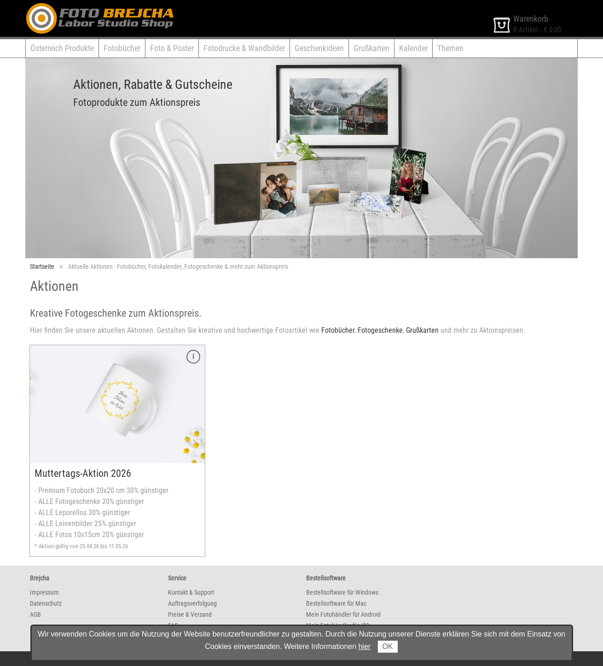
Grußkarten (371, 48)
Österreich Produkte (62, 48)
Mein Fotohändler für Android (343, 614)
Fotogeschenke (380, 330)
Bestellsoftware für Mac (336, 603)
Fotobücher (122, 48)
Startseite (42, 266)
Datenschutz (46, 603)
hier (364, 646)
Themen (450, 48)
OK (388, 646)
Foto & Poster (172, 48)
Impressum (44, 592)
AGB (35, 614)
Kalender (413, 48)
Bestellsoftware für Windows (342, 592)
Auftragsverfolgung (192, 603)
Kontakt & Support (191, 592)
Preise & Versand (190, 614)
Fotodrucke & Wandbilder (244, 48)
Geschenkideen (319, 48)
